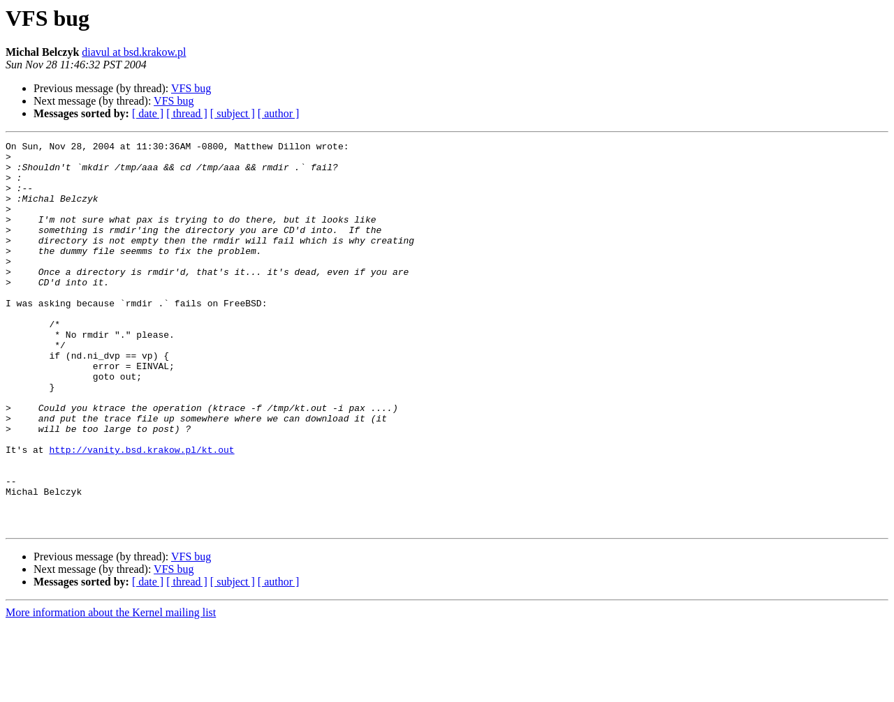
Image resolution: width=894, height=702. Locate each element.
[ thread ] (186, 113)
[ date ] (147, 113)
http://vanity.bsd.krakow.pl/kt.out (141, 512)
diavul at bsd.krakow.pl (134, 52)
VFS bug (191, 88)
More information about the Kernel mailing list (111, 690)
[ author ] (279, 113)
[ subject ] (232, 113)
